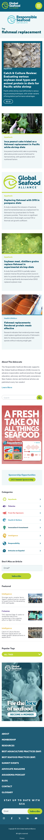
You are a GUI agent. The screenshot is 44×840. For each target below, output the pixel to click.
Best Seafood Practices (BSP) (18, 757)
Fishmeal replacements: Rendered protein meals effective (17, 325)
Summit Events (10, 763)
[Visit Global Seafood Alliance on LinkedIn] (30, 818)
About (5, 734)
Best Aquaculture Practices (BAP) (21, 751)
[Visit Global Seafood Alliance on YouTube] (38, 818)
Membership (9, 739)
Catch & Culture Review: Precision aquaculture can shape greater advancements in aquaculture (13, 634)
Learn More (7, 387)
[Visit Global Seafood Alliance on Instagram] (6, 818)
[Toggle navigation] (38, 5)
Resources (8, 745)
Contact (7, 786)
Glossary (7, 792)
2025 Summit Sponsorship (22, 479)
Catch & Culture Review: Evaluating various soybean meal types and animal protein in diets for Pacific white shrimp (21, 79)
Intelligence (7, 594)
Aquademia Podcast (13, 775)
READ (8, 101)
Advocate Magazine (13, 769)
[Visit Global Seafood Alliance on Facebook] (13, 818)
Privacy (22, 838)
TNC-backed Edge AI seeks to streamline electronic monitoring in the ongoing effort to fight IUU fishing (13, 617)
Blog (5, 780)
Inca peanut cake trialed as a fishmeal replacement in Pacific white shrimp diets (22, 144)
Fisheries (6, 611)
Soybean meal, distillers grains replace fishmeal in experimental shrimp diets (21, 264)
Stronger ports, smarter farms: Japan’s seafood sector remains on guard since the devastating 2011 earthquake (13, 600)
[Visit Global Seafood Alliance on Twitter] (21, 818)
